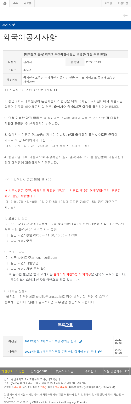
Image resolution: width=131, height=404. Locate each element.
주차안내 (90, 371)
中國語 (27, 3)
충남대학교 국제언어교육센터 (31, 14)
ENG (15, 2)
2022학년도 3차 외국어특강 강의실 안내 (50, 341)
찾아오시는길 (64, 371)
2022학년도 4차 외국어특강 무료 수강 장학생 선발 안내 (60, 351)
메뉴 (125, 15)
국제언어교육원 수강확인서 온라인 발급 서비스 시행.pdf (59, 77)
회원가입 (123, 3)
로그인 (108, 3)
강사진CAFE (39, 371)
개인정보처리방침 (13, 371)
